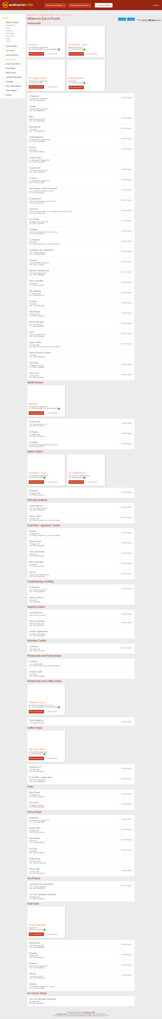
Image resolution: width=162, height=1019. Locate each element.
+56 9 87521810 (39, 182)
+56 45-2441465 (38, 141)
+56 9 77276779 (39, 172)
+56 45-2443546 (38, 899)
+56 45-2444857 (38, 285)
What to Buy (9, 72)
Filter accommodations (54, 5)
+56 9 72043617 (39, 510)
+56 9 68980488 (39, 111)
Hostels (8, 41)
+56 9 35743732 (39, 873)
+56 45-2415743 (38, 666)
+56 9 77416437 (39, 265)
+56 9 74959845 (39, 275)
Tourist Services (10, 55)
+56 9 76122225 (77, 49)
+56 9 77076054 (37, 930)
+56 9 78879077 (37, 754)
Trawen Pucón (37, 702)
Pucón (5, 18)
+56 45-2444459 (38, 988)
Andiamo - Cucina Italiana (39, 472)
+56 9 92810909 (39, 636)
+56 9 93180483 (39, 592)
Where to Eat (9, 59)
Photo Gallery (13, 90)
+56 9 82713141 (39, 832)
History (7, 95)
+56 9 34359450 (39, 546)
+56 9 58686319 (39, 947)
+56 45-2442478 (38, 162)
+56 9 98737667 (39, 336)
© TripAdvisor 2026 (88, 1012)
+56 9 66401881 (51, 49)
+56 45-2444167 (38, 347)
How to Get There (11, 63)
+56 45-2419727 (38, 295)
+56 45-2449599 (38, 326)
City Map (8, 81)
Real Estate (9, 68)
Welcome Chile (62, 1014)
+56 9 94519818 (54, 666)
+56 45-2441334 (38, 1003)
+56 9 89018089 (39, 782)
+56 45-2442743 (38, 495)
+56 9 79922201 (39, 957)
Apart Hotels (10, 36)
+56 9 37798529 (39, 853)
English (155, 5)
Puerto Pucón (76, 78)
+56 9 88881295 (39, 131)
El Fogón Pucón (38, 78)
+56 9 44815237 (39, 625)
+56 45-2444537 (38, 535)
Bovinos (33, 44)
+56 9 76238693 (54, 535)
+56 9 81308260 (39, 100)
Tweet (122, 19)
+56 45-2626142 (38, 224)
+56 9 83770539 (54, 347)
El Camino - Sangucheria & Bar (79, 44)
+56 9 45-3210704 (39, 863)
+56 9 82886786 (39, 968)
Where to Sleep (13, 22)
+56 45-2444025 (38, 377)
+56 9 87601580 (39, 978)
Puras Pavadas (37, 925)
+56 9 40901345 (39, 576)
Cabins (8, 39)
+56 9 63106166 (77, 477)
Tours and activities (12, 86)
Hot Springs (10, 33)
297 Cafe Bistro (37, 749)
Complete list (10, 25)
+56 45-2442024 (37, 707)
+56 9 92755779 (54, 244)
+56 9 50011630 (39, 306)
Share (131, 19)
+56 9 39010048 (39, 121)
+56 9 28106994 (39, 822)
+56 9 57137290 (39, 651)
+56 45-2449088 (38, 152)
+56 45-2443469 (38, 676)
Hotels (8, 28)
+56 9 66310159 (37, 477)
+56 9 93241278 (39, 213)
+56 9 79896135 (39, 357)
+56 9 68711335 (77, 83)
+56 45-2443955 (37, 49)
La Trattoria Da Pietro (79, 472)
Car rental (8, 50)
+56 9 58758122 (39, 771)
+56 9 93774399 (51, 707)
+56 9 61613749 (39, 203)
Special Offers (10, 46)
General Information (12, 77)
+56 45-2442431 (38, 244)
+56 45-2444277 (38, 234)
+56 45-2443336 (38, 316)
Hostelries (9, 31)
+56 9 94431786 (39, 254)
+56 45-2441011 (38, 193)
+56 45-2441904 (37, 83)
